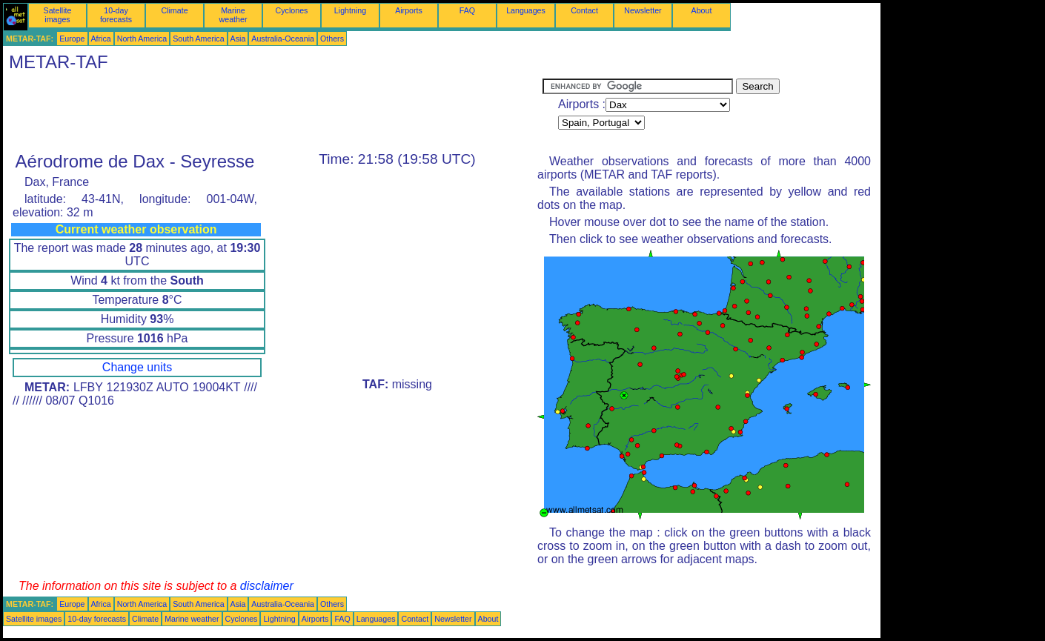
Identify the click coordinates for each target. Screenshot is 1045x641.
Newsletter (642, 10)
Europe (71, 38)
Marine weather (233, 15)
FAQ (467, 10)
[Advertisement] (273, 112)
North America (142, 38)
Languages (525, 10)
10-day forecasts (116, 15)
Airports (408, 10)
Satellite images (58, 15)
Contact (584, 10)
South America (198, 38)
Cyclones (292, 10)
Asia (238, 38)
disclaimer (266, 585)
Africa (101, 38)
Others (332, 38)
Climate (174, 10)
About (701, 10)
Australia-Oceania (282, 38)
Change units (137, 367)
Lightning (350, 10)
